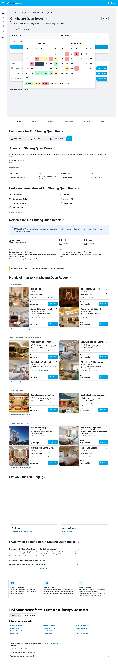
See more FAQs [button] (47, 568)
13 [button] (41, 64)
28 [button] (46, 73)
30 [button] (56, 73)
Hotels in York (17, 634)
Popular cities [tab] (18, 615)
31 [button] (27, 78)
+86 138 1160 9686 (21, 26)
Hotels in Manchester (19, 631)
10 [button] (27, 64)
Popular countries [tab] (32, 615)
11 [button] (32, 64)
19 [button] (37, 68)
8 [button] (50, 59)
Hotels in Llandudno (85, 628)
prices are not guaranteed (55, 643)
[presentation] (34, 90)
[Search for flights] (3, 9)
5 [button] (36, 59)
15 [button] (51, 64)
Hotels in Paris (50, 634)
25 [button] (32, 73)
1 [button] (50, 54)
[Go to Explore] (3, 26)
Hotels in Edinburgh (85, 634)
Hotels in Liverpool (52, 625)
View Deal (56, 303)
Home (15, 13)
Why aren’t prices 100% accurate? (63, 656)
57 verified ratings (28, 29)
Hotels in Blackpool (19, 625)
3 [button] (27, 59)
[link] (24, 329)
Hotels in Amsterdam (86, 625)
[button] (3, 3)
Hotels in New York (52, 628)
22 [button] (51, 68)
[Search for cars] (3, 17)
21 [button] (46, 68)
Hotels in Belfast (18, 628)
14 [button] (46, 64)
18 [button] (32, 68)
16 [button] (56, 64)
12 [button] (37, 64)
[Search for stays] (3, 13)
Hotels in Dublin (51, 631)
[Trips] (3, 32)
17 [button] (27, 68)
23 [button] (56, 68)
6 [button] (41, 59)
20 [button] (41, 68)
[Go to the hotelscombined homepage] (15, 3)
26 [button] (37, 73)
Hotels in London (84, 631)
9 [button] (55, 59)
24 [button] (27, 73)
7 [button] (46, 59)
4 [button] (31, 59)
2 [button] (55, 54)
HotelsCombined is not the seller (63, 649)
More (14, 162)
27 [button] (41, 73)
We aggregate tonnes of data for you (63, 652)
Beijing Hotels (37, 13)
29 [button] (51, 73)
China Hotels (23, 13)
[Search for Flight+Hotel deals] (3, 22)
